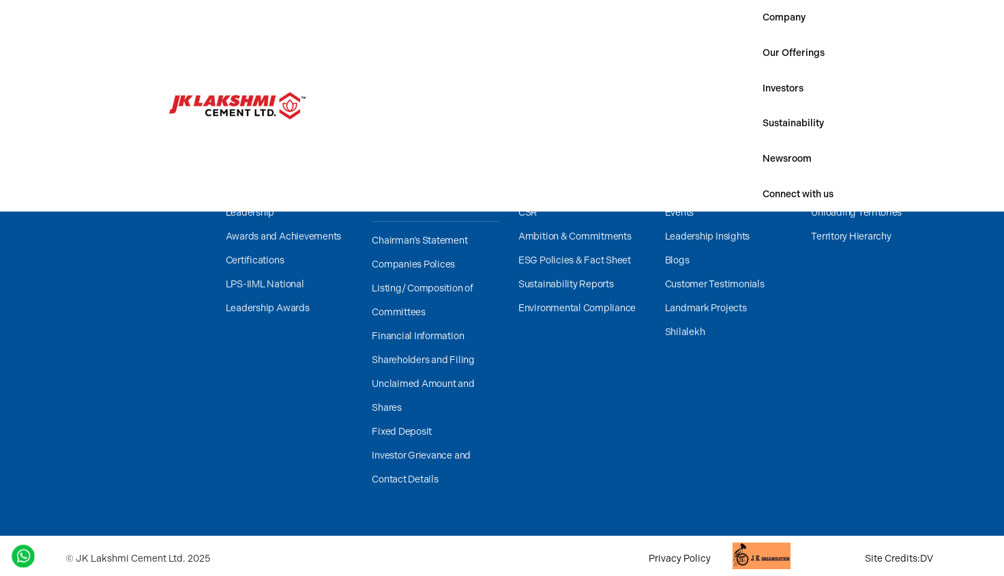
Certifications (255, 260)
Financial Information (418, 336)
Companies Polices (413, 264)
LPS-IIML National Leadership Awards (268, 296)
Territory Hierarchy (851, 236)
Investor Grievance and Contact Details (421, 467)
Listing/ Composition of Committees (422, 300)
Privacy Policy (680, 558)
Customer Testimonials (715, 284)
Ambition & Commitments (575, 236)
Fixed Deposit (402, 431)
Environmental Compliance (577, 308)
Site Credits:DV (899, 558)
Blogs (677, 260)
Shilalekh (685, 332)
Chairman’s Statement (419, 240)
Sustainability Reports (566, 284)
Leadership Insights (707, 236)
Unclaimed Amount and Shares (423, 396)
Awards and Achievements (283, 236)
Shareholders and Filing (423, 360)
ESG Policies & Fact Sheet (574, 260)
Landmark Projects (706, 308)
